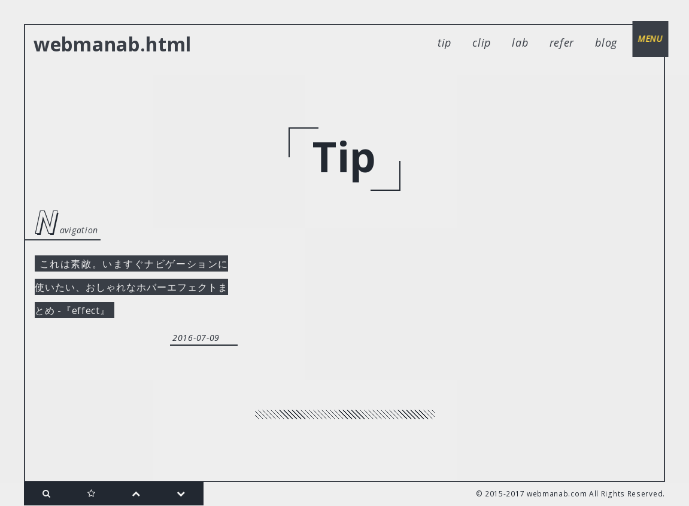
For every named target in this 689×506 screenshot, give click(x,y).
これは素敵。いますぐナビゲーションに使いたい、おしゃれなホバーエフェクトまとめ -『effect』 (131, 292)
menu (647, 41)
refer (562, 42)
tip (444, 42)
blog (606, 42)
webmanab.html (113, 44)
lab (520, 42)
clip (481, 42)
